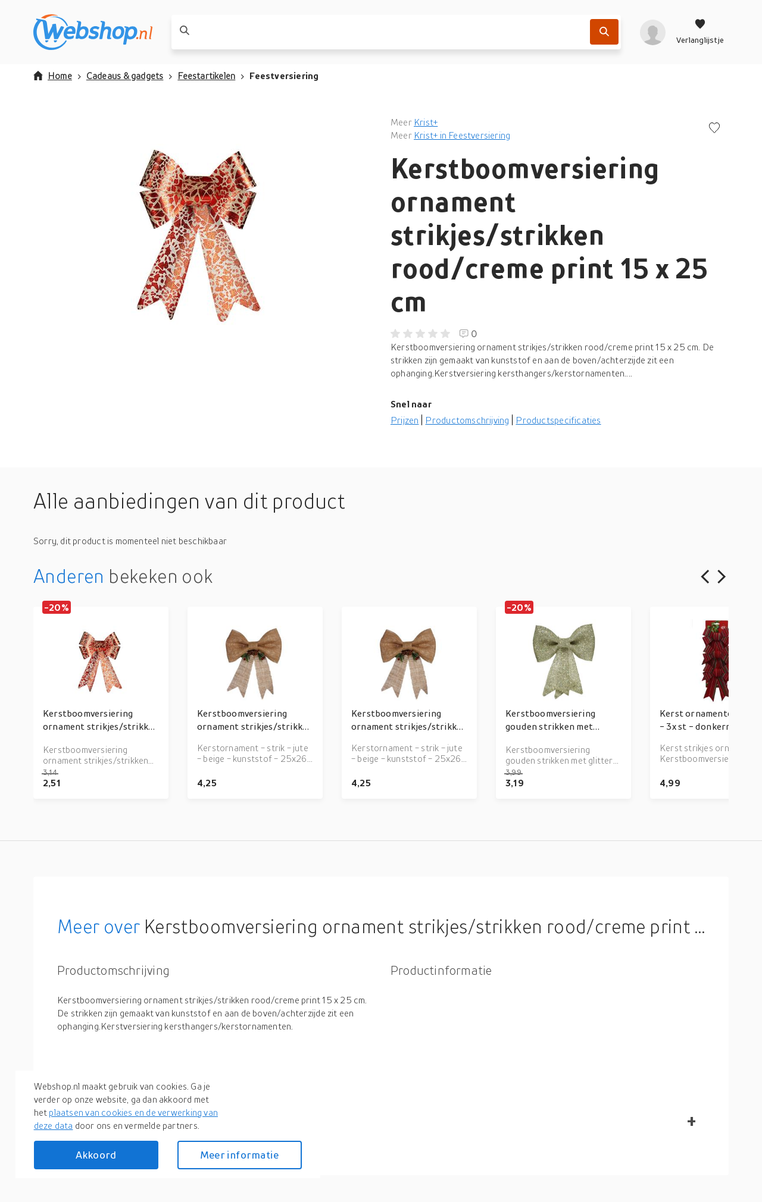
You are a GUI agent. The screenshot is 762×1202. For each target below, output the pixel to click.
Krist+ (426, 122)
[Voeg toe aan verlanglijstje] (714, 129)
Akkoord (96, 1154)
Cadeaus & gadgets (125, 75)
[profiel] (653, 32)
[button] (202, 234)
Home (52, 75)
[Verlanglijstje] (700, 32)
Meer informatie (239, 1154)
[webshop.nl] (92, 32)
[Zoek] (604, 32)
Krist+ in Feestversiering (462, 135)
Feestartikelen (206, 75)
